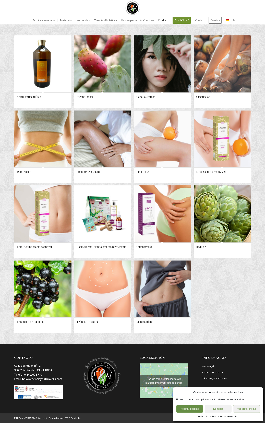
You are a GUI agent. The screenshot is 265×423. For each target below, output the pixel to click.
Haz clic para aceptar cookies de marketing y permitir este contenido (164, 381)
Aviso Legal (208, 366)
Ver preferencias (246, 408)
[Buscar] (233, 20)
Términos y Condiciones (214, 378)
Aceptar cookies (190, 408)
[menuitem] (43, 20)
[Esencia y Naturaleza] (133, 8)
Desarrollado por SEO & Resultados (65, 418)
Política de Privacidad (228, 416)
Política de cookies (207, 416)
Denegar (218, 408)
